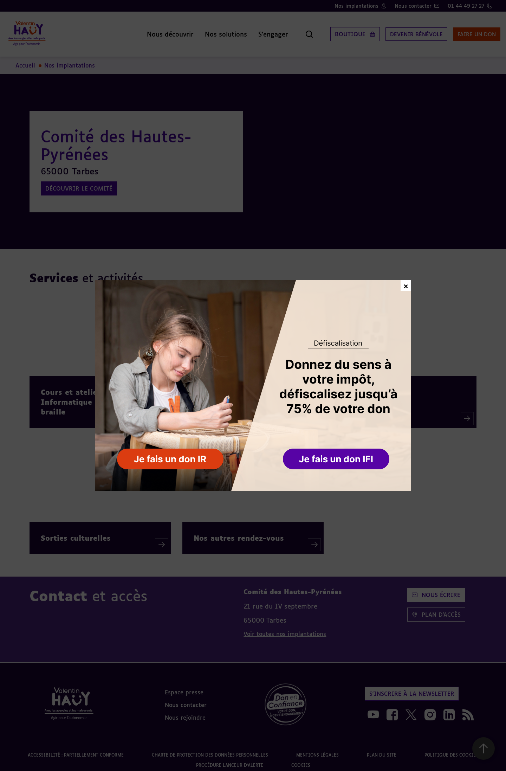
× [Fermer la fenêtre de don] (406, 285)
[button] (336, 459)
